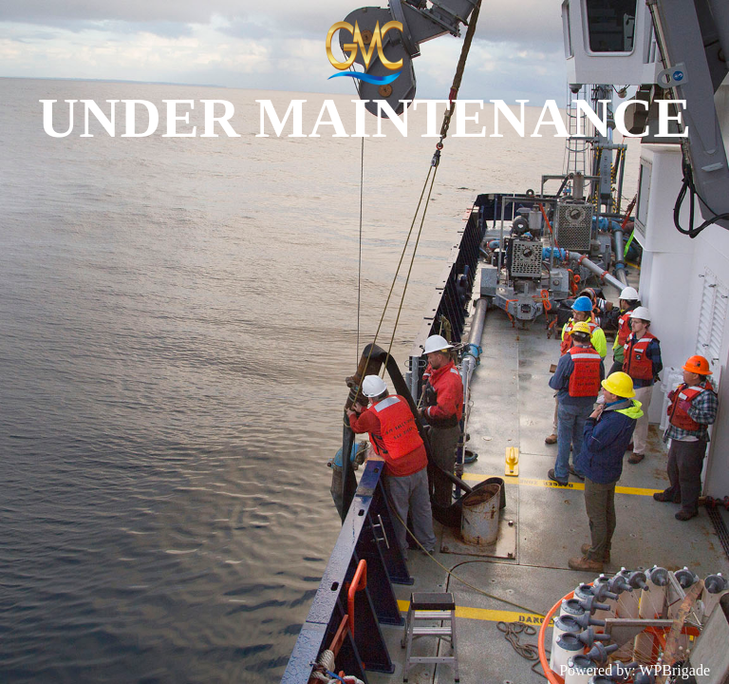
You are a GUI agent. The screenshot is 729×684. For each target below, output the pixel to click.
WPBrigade (674, 670)
